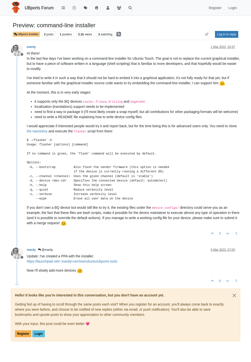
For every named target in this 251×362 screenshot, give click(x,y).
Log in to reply (226, 34)
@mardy (45, 249)
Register (23, 333)
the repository (37, 131)
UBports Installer (26, 34)
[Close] (234, 295)
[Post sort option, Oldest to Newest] (207, 34)
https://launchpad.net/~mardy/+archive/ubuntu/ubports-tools (72, 261)
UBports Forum (39, 7)
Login (39, 333)
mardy (31, 47)
